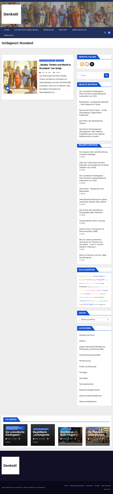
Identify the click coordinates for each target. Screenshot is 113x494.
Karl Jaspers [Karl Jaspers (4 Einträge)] (104, 301)
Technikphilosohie (86, 384)
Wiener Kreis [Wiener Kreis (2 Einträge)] (82, 283)
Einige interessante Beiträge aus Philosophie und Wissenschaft (14, 428)
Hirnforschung (85, 361)
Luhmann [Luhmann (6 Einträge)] (83, 287)
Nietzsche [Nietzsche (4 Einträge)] (89, 276)
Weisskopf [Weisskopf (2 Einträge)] (91, 297)
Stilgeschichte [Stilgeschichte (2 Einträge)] (91, 286)
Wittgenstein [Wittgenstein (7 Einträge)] (84, 301)
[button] (105, 33)
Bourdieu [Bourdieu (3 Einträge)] (87, 294)
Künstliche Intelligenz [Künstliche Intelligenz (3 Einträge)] (95, 290)
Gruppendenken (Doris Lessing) (92, 221)
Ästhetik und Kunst (86, 335)
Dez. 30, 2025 (40, 439)
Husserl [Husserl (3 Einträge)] (95, 276)
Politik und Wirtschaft (47, 60)
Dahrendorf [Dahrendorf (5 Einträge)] (94, 294)
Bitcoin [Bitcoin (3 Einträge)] (97, 301)
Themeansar (41, 487)
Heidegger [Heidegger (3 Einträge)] (105, 290)
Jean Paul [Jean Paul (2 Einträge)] (96, 286)
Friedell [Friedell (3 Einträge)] (96, 297)
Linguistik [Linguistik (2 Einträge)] (102, 283)
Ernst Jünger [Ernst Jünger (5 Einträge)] (89, 304)
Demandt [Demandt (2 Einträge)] (81, 304)
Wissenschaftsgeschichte (89, 390)
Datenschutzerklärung (26, 30)
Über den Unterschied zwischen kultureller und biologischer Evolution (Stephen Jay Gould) (94, 165)
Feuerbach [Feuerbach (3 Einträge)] (102, 294)
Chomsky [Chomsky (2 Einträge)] (96, 304)
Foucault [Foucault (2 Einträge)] (97, 283)
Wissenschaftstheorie (88, 401)
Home (6, 30)
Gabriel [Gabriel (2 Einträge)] (105, 276)
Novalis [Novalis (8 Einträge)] (88, 279)
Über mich (9, 35)
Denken (82, 341)
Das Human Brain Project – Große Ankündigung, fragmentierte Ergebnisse (93, 112)
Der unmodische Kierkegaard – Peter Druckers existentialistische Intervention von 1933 (92, 93)
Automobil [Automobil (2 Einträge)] (92, 283)
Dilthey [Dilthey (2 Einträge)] (94, 279)
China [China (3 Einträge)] (81, 297)
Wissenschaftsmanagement (90, 396)
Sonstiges (83, 372)
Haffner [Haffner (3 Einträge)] (88, 283)
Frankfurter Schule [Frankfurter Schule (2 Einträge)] (103, 286)
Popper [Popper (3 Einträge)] (92, 301)
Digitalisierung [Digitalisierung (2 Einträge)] (102, 304)
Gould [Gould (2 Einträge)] (106, 279)
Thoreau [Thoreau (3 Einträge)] (85, 297)
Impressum (48, 30)
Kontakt (63, 30)
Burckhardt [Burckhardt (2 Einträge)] (81, 294)
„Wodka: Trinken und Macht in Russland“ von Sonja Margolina (55, 68)
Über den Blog (79, 30)
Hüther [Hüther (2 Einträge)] (87, 290)
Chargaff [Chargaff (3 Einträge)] (100, 276)
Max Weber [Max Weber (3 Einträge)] (82, 276)
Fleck (56, 72)
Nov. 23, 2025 (67, 439)
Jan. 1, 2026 (12, 439)
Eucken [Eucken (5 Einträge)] (82, 280)
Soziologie (59, 60)
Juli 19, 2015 (46, 72)
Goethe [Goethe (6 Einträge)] (82, 290)
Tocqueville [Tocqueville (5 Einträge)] (100, 280)
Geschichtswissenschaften (90, 355)
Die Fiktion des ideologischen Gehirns (96, 435)
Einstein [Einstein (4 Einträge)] (101, 297)
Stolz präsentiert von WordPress (12, 487)
